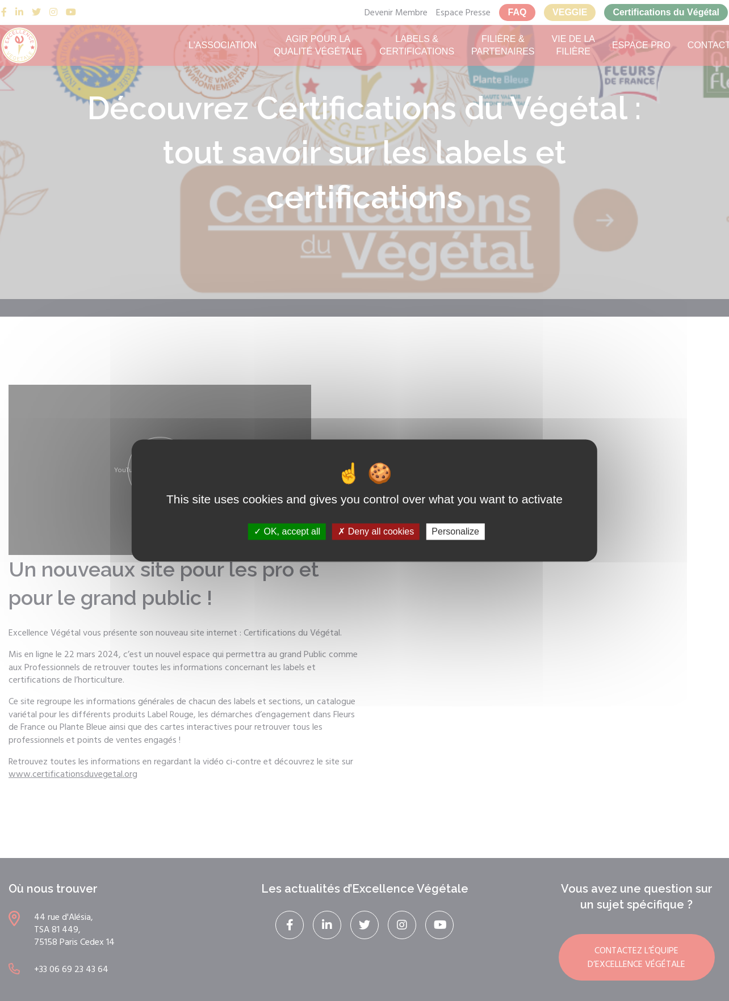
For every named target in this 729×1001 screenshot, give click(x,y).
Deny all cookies (376, 531)
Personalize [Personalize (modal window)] (455, 531)
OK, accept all (287, 531)
